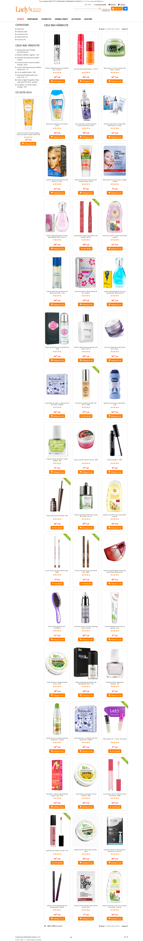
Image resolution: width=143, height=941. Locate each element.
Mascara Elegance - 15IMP (114, 460)
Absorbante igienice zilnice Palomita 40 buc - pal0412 (86, 292)
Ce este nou (23, 92)
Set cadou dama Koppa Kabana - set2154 (86, 69)
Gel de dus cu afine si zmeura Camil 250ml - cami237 (115, 236)
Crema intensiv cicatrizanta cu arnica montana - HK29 (85, 794)
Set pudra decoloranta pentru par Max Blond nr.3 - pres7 (57, 180)
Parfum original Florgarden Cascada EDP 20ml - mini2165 (57, 69)
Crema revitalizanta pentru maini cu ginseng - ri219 (115, 627)
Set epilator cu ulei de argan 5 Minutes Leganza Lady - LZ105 (57, 794)
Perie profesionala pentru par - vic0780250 (57, 627)
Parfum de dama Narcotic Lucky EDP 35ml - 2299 (57, 348)
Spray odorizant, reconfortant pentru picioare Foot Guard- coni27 (85, 124)
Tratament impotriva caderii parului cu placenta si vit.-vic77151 (115, 850)
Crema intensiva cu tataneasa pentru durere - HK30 (57, 683)
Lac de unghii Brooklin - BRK (26, 72)
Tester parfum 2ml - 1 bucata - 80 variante (115, 739)
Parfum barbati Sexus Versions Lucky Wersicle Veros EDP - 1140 (57, 292)
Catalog (121, 4)
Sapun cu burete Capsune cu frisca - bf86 (86, 460)
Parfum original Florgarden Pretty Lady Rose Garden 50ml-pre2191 (115, 571)
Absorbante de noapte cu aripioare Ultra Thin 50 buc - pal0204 (57, 404)
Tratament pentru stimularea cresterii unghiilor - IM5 (57, 459)
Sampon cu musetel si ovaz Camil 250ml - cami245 (115, 515)
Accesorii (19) (21, 39)
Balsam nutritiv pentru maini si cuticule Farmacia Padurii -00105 (86, 180)
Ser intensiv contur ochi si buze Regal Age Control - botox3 (86, 627)
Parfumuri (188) (22, 32)
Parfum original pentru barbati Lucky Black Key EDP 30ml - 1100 (85, 683)
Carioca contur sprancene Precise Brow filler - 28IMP (86, 571)
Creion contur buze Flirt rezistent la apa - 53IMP (57, 571)
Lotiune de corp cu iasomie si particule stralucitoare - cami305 (57, 739)
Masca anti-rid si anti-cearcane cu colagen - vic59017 (115, 180)
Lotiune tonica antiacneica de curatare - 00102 (57, 124)
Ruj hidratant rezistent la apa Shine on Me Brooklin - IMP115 (86, 236)
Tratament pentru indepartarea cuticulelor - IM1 (115, 683)
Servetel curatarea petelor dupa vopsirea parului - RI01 (86, 906)
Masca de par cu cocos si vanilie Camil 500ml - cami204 (115, 69)
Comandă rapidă (100, 4)
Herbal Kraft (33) (22, 37)
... (120, 29)
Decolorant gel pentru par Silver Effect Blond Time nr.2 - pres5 (115, 124)
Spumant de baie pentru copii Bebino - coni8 (115, 404)
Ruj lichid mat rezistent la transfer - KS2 (57, 850)
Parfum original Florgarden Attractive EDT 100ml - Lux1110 (86, 348)
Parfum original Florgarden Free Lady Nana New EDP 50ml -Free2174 (57, 236)
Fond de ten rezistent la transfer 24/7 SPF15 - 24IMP (85, 404)
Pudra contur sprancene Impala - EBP (57, 516)
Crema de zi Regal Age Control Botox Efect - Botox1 (114, 348)
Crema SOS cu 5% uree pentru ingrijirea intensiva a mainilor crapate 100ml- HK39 (28, 133)
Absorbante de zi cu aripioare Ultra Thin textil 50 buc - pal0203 (85, 739)
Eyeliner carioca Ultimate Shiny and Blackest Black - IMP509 (57, 906)
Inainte (125, 29)
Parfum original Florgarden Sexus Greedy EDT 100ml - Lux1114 (86, 515)
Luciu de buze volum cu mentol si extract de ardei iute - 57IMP (114, 794)
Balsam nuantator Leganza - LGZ (28, 55)
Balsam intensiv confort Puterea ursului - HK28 (85, 850)
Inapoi (102, 29)
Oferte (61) (20, 29)
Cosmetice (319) (22, 34)
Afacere (112, 4)
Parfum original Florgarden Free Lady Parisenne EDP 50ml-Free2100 (114, 292)
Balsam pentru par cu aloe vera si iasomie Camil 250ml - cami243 (115, 906)
